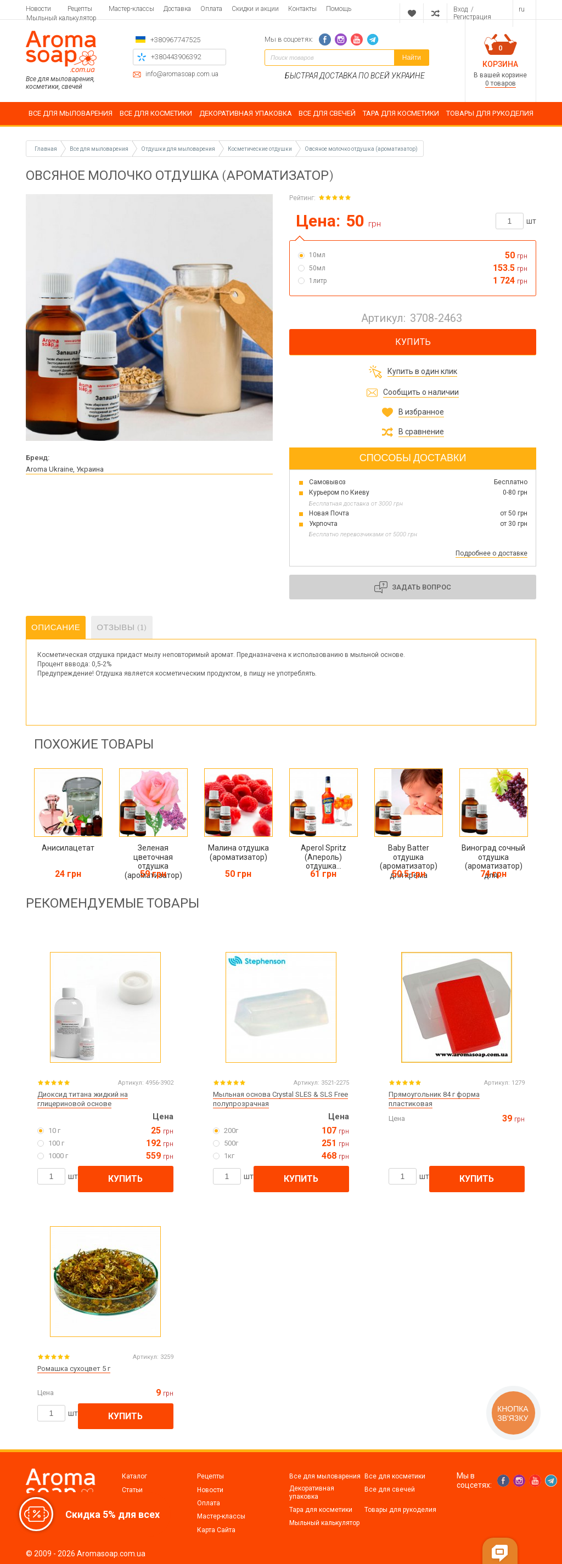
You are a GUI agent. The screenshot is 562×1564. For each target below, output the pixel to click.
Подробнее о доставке (491, 553)
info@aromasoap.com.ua (181, 74)
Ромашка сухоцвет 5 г (73, 1368)
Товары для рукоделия (400, 1510)
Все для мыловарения (325, 1476)
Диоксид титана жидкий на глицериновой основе (82, 1099)
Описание (55, 627)
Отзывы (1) (122, 627)
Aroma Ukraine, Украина (65, 469)
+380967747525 (175, 39)
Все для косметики (394, 1476)
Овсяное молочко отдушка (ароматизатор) (361, 149)
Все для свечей (389, 1489)
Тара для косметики (320, 1510)
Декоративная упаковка (311, 1492)
